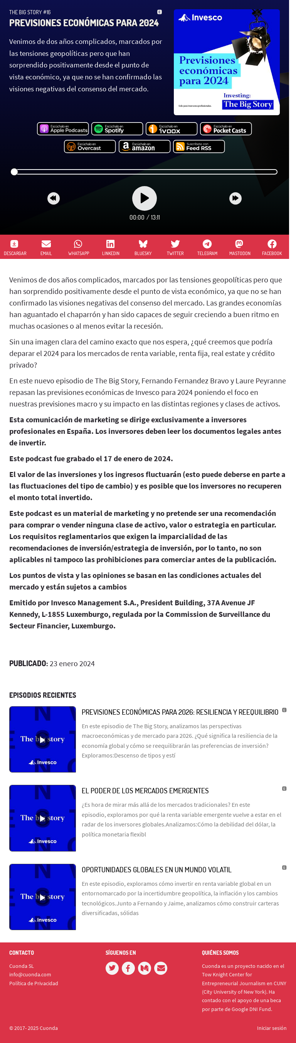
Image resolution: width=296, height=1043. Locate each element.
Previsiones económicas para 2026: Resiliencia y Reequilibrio (180, 712)
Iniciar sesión (272, 1028)
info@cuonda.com (30, 974)
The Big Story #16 (29, 12)
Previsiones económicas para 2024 (84, 23)
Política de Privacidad (33, 983)
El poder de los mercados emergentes (145, 790)
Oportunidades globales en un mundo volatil (157, 869)
